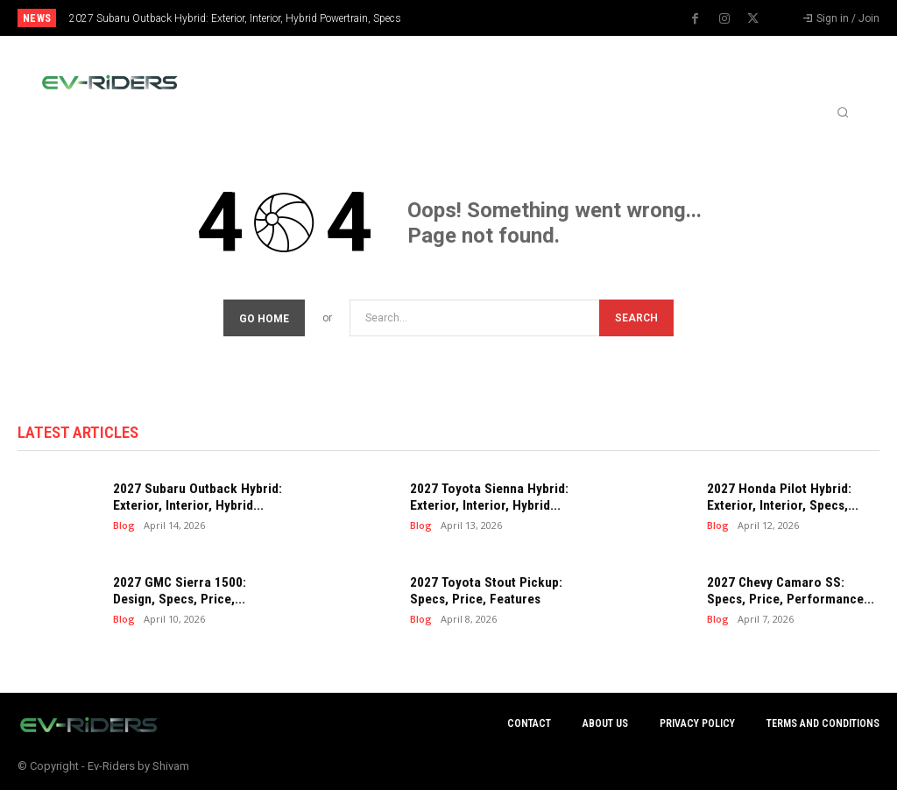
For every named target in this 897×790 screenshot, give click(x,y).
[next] (494, 18)
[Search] (636, 318)
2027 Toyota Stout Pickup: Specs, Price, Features (482, 591)
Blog (124, 525)
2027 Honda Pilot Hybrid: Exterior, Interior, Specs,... (781, 497)
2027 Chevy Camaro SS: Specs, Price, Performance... (788, 591)
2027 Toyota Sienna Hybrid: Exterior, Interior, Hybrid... (486, 497)
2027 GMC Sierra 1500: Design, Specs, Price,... (178, 591)
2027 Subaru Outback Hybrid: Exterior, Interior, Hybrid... (194, 497)
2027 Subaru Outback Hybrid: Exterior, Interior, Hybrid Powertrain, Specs (235, 18)
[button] (843, 112)
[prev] (466, 18)
